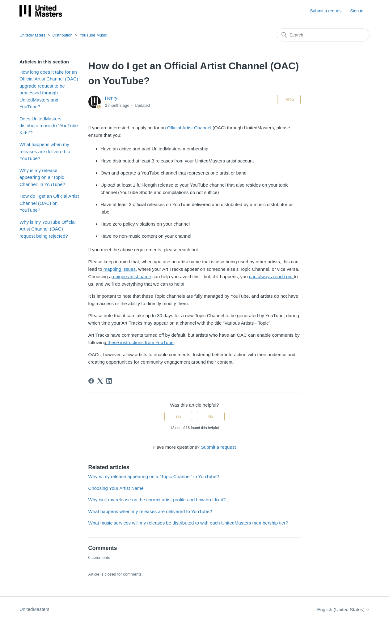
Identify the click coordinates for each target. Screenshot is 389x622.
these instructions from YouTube (140, 342)
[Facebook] (91, 381)
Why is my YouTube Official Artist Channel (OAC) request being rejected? (47, 229)
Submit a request (326, 10)
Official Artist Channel (188, 127)
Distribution (63, 35)
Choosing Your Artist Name (116, 488)
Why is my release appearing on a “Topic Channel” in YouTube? (42, 177)
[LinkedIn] (109, 381)
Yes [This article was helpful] (178, 416)
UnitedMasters (32, 35)
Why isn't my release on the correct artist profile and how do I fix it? (157, 499)
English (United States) (343, 609)
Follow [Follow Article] (289, 99)
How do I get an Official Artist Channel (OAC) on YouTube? (49, 203)
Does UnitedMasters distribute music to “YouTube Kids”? (48, 125)
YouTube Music (93, 35)
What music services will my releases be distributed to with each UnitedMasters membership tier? (188, 522)
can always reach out (271, 276)
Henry (111, 98)
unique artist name (131, 276)
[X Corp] (100, 381)
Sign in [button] (356, 10)
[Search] (323, 35)
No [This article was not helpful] (210, 416)
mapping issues (119, 269)
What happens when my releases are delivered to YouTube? (44, 151)
